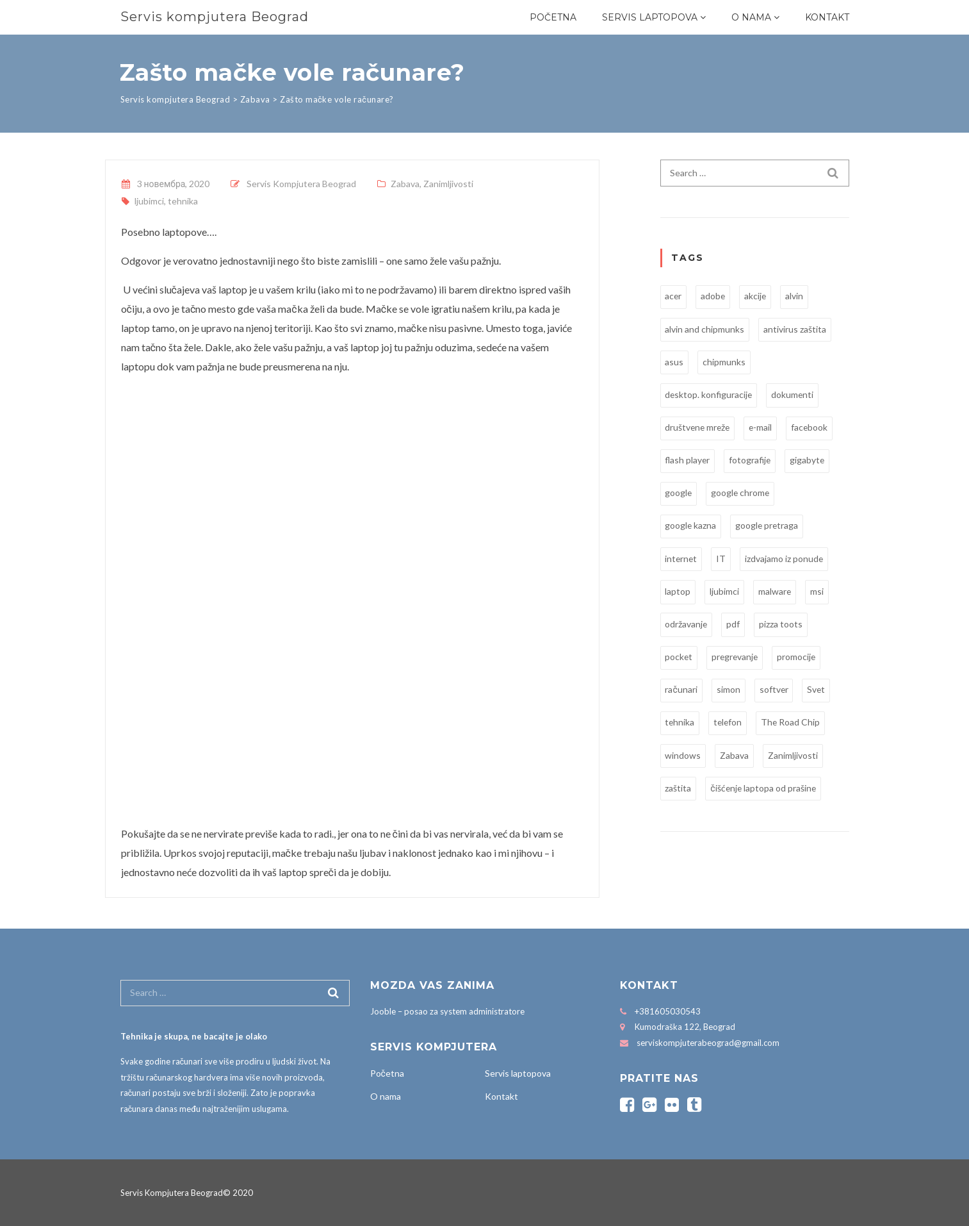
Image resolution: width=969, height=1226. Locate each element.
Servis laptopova (649, 17)
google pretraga (769, 526)
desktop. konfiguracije (709, 394)
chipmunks (724, 361)
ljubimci (149, 200)
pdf (734, 625)
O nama (751, 17)
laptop (678, 591)
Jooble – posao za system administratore (447, 1011)
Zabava (405, 183)
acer (674, 295)
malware (775, 591)
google (679, 493)
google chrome (742, 493)
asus (674, 361)
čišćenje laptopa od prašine (764, 789)
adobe (714, 295)
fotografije (752, 460)
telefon (729, 723)
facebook (813, 427)
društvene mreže (699, 427)
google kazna (691, 526)
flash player (688, 460)
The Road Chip (793, 723)
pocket (679, 657)
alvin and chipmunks (705, 329)
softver (774, 691)
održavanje (686, 625)
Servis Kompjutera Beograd (301, 183)
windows (683, 756)
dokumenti (794, 394)
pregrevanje (737, 657)
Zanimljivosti (448, 183)
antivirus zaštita (795, 329)
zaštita (678, 789)
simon (728, 691)
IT (723, 559)
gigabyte (809, 460)
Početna (553, 17)
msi (818, 591)
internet (682, 559)
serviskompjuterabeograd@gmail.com (708, 1043)
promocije (799, 657)
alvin (797, 295)
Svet (817, 691)
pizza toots (782, 625)
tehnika (183, 200)
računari (681, 691)
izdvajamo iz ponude (786, 559)
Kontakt (827, 17)
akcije (757, 295)
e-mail (764, 427)
